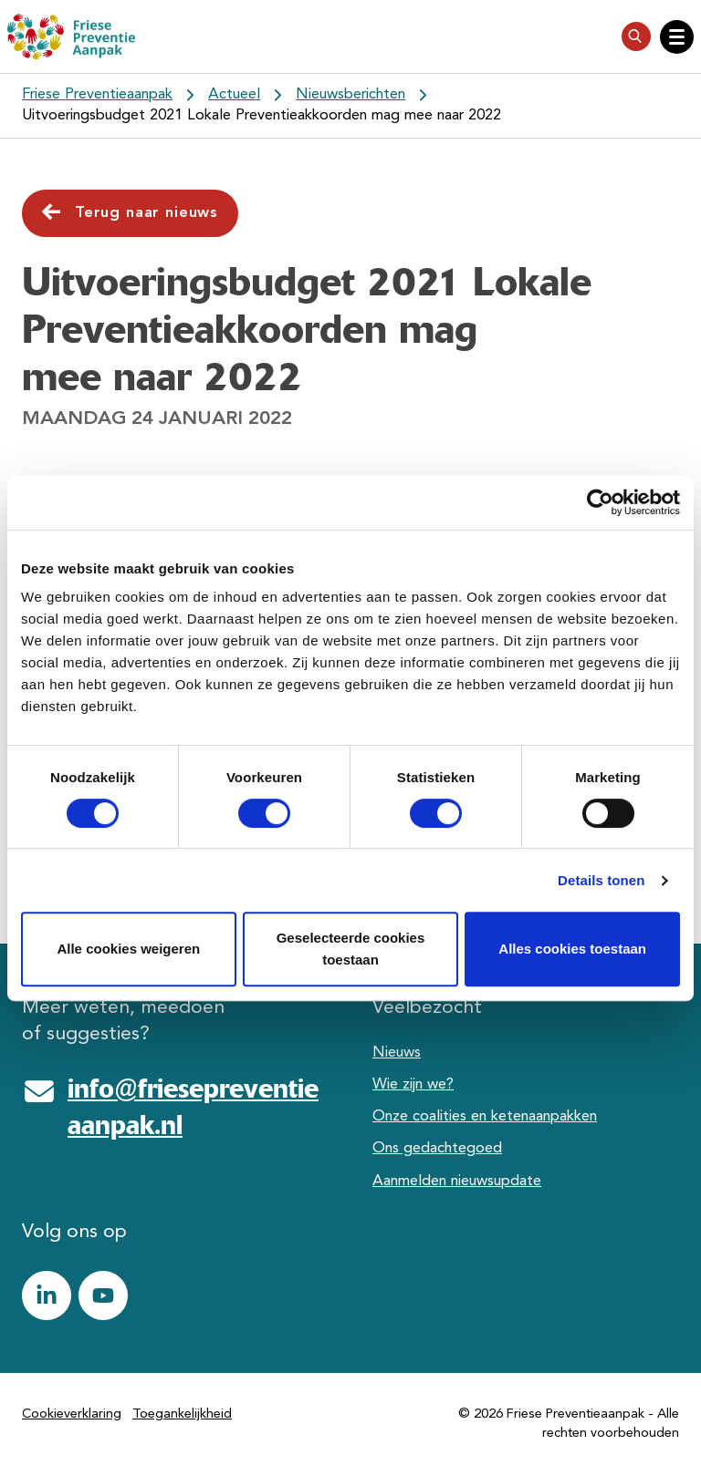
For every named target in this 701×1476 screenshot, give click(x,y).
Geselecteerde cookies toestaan (351, 948)
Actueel (234, 95)
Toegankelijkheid (182, 1414)
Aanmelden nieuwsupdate (456, 1181)
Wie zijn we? (413, 1085)
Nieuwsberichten (350, 95)
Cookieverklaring (71, 1414)
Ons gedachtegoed (437, 1148)
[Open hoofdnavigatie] (677, 37)
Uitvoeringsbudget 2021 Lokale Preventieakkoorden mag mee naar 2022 (261, 115)
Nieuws (396, 1053)
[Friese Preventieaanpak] (71, 36)
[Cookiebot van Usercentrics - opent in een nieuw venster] (600, 502)
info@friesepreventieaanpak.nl (193, 1107)
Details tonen (601, 880)
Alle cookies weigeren (128, 948)
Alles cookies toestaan (572, 948)
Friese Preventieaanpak (97, 95)
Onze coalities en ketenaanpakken (484, 1117)
